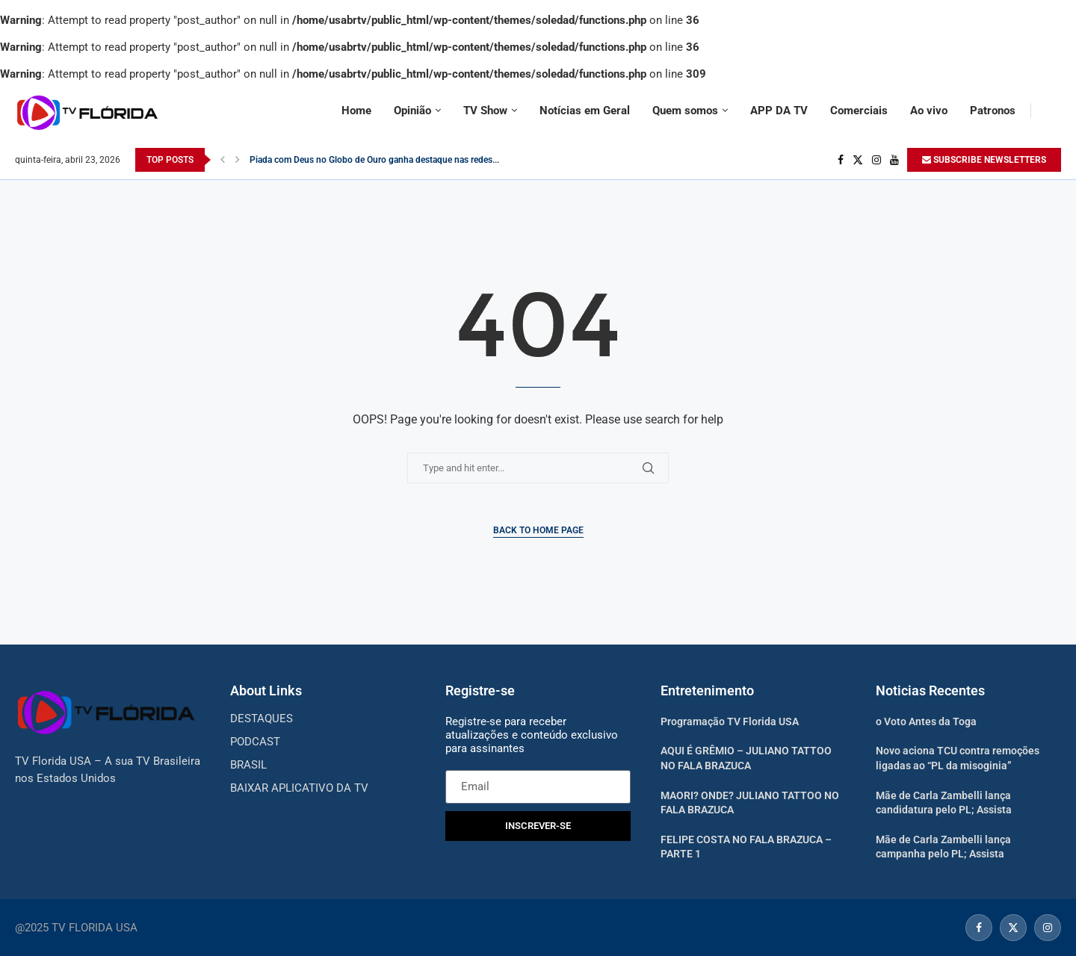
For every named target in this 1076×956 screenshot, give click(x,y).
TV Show (485, 110)
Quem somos (685, 110)
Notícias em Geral (584, 110)
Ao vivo (928, 110)
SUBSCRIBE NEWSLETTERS (984, 160)
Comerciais (859, 110)
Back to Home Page (538, 530)
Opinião (412, 110)
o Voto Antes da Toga (926, 721)
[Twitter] (858, 160)
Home (356, 110)
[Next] (238, 160)
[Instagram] (876, 160)
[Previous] (223, 160)
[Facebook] (840, 160)
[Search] (1053, 111)
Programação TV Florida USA (730, 721)
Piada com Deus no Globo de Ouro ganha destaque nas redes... (374, 160)
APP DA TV (779, 110)
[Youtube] (894, 160)
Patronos (992, 110)
